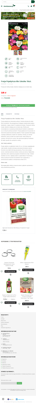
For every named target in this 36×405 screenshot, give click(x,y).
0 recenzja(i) (10, 84)
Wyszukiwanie (4, 324)
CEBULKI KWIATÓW (8, 10)
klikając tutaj (23, 390)
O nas (2, 317)
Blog (2, 326)
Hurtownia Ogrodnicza (6, 327)
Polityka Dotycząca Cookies (8, 368)
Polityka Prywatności (6, 366)
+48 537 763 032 (6, 341)
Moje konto (3, 320)
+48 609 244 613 (6, 339)
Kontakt (2, 318)
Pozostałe (7, 98)
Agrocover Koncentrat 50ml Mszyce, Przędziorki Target (16, 227)
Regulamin (4, 359)
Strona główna (1, 10)
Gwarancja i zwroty (6, 364)
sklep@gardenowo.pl (7, 344)
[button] (34, 23)
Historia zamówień (5, 322)
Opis (2, 114)
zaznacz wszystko (27, 191)
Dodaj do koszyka (10, 303)
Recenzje (17, 114)
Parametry (9, 114)
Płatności (4, 362)
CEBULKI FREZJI (15, 10)
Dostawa (4, 361)
